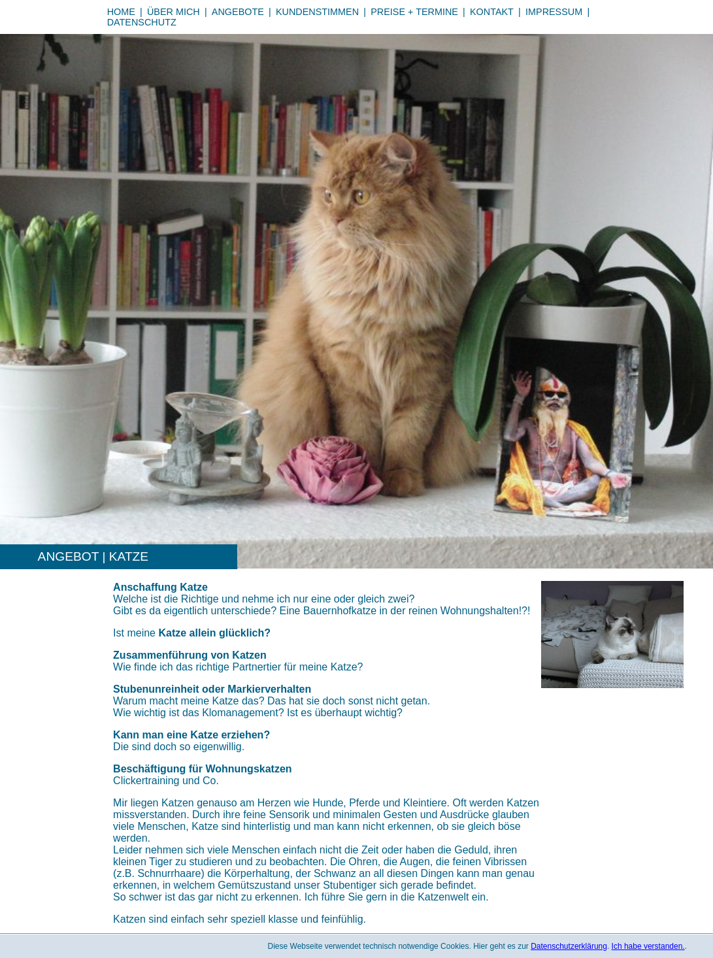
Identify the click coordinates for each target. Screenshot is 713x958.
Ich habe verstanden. (648, 946)
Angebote (238, 12)
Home (121, 12)
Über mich (173, 12)
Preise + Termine (414, 12)
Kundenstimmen (317, 12)
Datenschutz (141, 22)
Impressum (553, 12)
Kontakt (492, 12)
